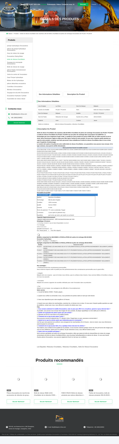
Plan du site (5, 434)
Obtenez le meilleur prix (85, 86)
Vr (73, 4)
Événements (51, 4)
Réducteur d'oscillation (70, 347)
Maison (23, 4)
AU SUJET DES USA (33, 4)
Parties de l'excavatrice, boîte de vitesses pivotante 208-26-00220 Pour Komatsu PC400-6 (99, 394)
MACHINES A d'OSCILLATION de (61, 237)
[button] (11, 383)
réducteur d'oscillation (54, 347)
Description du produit (76, 94)
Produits (44, 4)
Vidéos (58, 4)
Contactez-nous (67, 4)
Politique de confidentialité (17, 434)
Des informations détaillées (49, 94)
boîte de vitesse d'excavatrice (88, 347)
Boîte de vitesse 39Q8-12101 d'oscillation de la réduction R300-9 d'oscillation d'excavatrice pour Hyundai (45, 394)
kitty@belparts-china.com (19, 114)
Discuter (83, 4)
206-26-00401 (88, 237)
